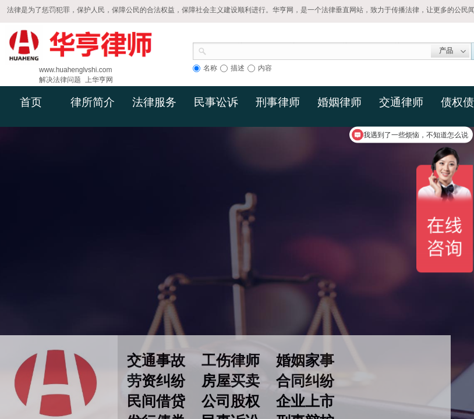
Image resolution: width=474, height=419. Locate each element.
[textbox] (318, 50)
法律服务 (154, 102)
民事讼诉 (216, 102)
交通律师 (401, 102)
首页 (31, 102)
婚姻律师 (339, 102)
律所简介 (92, 102)
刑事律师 (278, 102)
